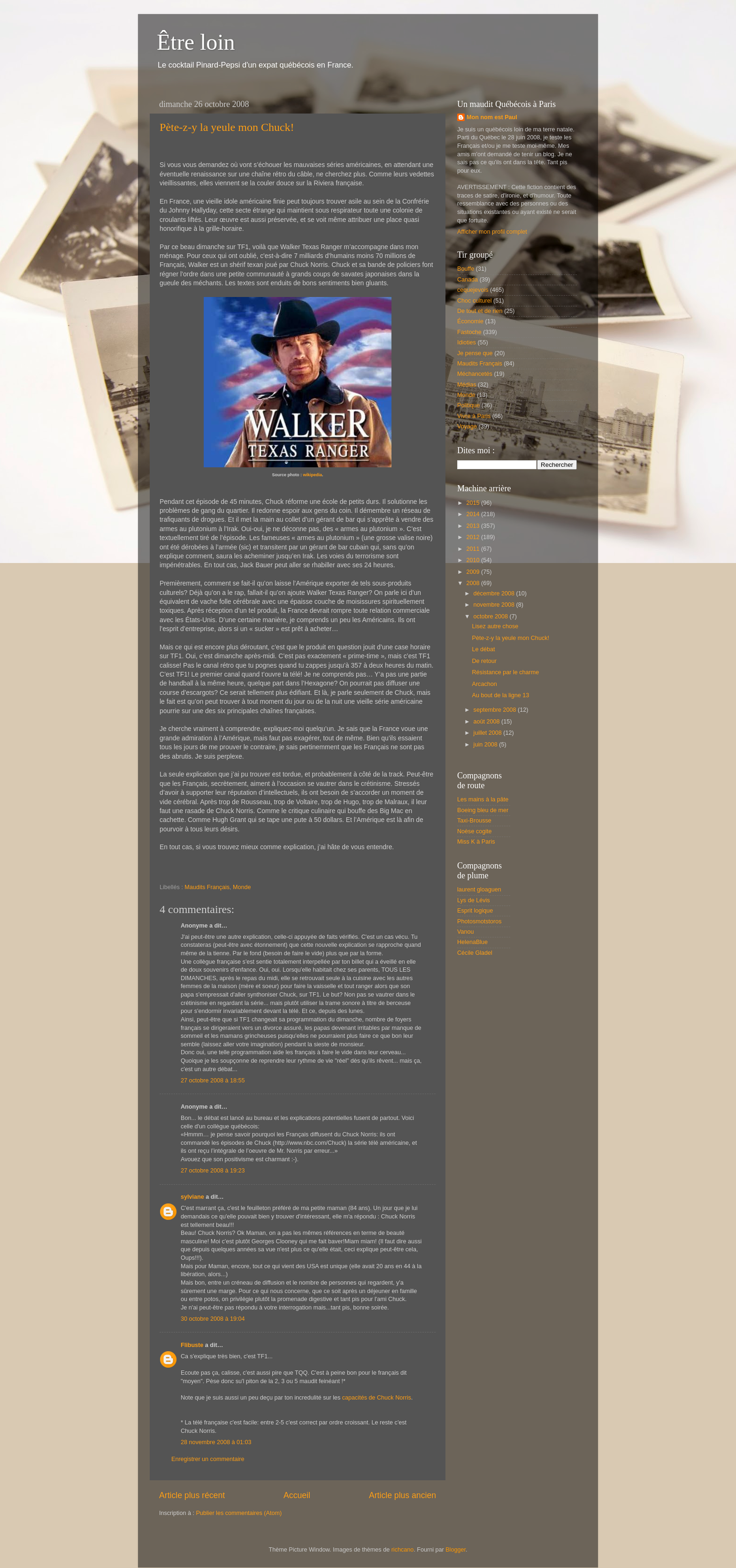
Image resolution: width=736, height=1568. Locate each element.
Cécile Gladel (474, 953)
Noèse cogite (474, 831)
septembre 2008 (496, 710)
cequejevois (473, 290)
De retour (484, 661)
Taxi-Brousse (474, 820)
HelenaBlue (472, 942)
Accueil (297, 1495)
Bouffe (465, 269)
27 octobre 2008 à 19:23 (213, 1170)
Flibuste (192, 1345)
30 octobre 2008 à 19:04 (213, 1319)
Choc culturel (474, 300)
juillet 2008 (489, 733)
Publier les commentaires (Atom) (239, 1513)
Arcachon (484, 684)
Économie (470, 321)
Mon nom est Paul (492, 117)
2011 (473, 549)
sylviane (192, 1197)
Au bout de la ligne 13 (500, 695)
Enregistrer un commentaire (207, 1459)
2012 (473, 537)
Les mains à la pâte (482, 799)
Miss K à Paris (476, 841)
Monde (242, 887)
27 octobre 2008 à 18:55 (213, 1080)
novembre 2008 (495, 604)
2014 (473, 514)
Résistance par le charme (505, 672)
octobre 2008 (492, 616)
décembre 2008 (495, 593)
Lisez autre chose (495, 626)
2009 (473, 572)
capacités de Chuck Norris (376, 1397)
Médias (466, 384)
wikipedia (312, 474)
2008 (473, 583)
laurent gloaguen (479, 889)
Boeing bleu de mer (482, 810)
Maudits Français (207, 887)
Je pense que (475, 353)
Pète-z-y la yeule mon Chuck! (227, 127)
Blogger (455, 1549)
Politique (468, 405)
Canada (467, 279)
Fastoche (469, 332)
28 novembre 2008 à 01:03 (216, 1442)
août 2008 (488, 721)
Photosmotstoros (479, 921)
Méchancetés (474, 374)
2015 (473, 503)
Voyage (467, 426)
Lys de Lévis (473, 900)
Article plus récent (192, 1495)
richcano (402, 1549)
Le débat (483, 649)
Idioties (466, 342)
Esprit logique (475, 910)
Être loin (196, 42)
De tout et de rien (480, 311)
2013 (473, 526)
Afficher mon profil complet (492, 231)
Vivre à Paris (474, 416)
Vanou (465, 932)
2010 (473, 560)
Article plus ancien (402, 1495)
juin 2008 (486, 744)
